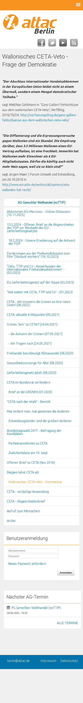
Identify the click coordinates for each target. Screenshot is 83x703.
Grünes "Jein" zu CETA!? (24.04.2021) (32, 324)
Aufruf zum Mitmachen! (23, 511)
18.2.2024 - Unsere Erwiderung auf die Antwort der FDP (41, 242)
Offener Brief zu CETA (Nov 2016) (31, 462)
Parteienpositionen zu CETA (27, 443)
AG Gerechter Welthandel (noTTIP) (41, 202)
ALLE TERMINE (67, 623)
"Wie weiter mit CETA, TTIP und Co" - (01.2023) (40, 292)
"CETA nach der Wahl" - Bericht (28, 401)
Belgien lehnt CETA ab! (23, 472)
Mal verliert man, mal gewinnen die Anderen (38, 411)
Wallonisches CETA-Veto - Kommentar (35, 482)
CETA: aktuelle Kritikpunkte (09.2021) (33, 314)
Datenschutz (69, 660)
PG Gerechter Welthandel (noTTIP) (36, 607)
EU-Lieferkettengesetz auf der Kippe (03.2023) (40, 282)
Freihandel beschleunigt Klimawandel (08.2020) (40, 353)
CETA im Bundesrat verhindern (28, 382)
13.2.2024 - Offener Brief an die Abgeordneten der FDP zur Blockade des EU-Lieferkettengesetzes (40, 228)
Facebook (43, 44)
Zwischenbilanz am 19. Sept (28, 453)
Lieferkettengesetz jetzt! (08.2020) (31, 372)
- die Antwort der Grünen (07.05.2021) (35, 334)
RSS (75, 44)
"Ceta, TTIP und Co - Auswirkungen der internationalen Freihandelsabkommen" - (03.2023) (35, 269)
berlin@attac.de (18, 660)
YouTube (64, 44)
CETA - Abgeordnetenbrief (26, 501)
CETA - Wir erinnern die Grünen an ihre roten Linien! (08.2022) (38, 303)
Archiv (11, 521)
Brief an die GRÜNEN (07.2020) (30, 392)
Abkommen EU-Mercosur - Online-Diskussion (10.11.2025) (38, 213)
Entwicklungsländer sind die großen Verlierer (40, 421)
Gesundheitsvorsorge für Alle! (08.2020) (35, 363)
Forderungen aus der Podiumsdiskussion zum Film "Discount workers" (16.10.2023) (38, 255)
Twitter (53, 44)
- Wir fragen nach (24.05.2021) (30, 343)
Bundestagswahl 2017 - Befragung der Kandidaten (34, 432)
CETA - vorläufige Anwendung (28, 491)
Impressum (48, 660)
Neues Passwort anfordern (27, 563)
